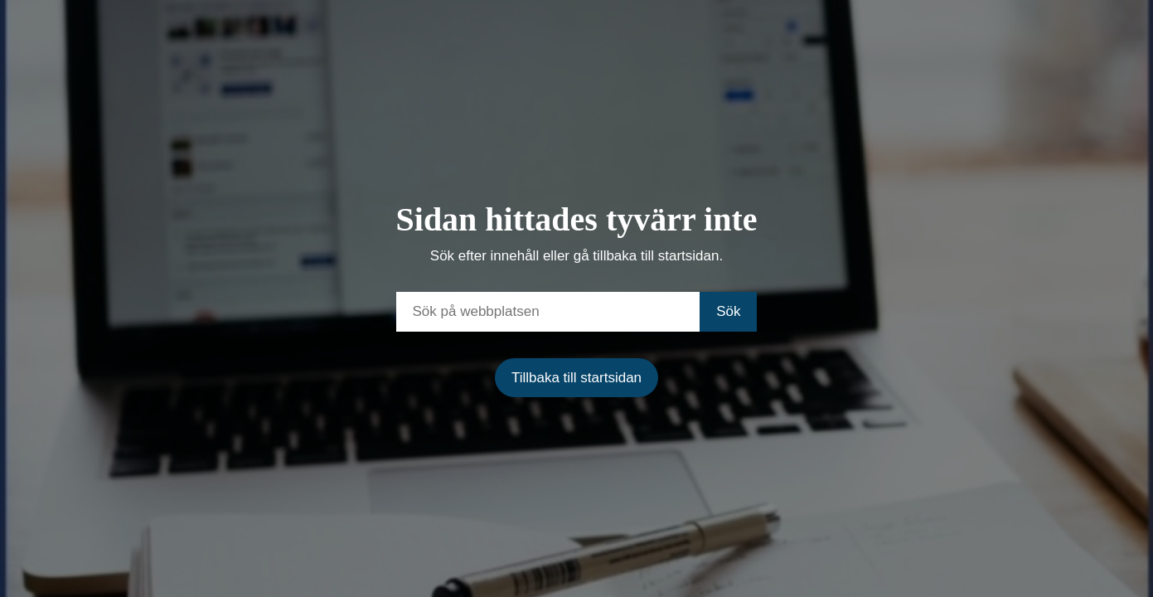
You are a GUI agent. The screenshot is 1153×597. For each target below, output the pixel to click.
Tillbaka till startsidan (576, 378)
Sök (728, 311)
